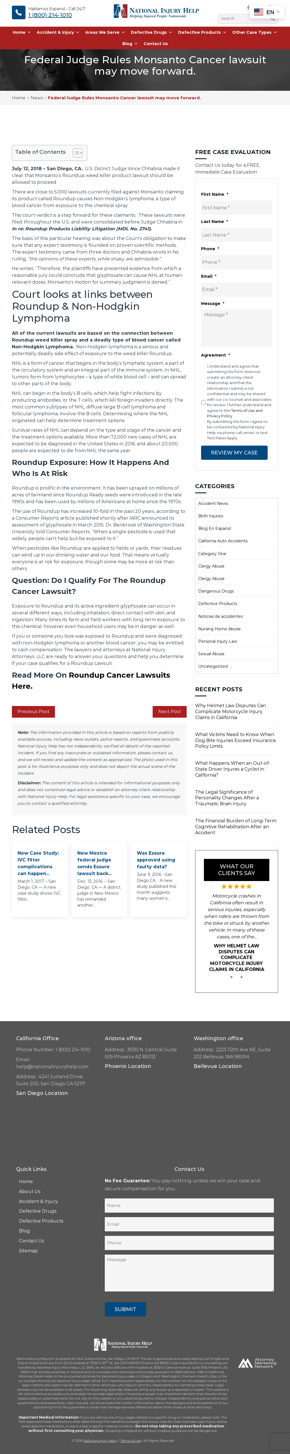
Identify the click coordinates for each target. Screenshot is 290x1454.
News (37, 97)
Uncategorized (213, 666)
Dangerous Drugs (216, 590)
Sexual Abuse (211, 653)
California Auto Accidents (223, 540)
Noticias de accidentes (220, 616)
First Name (214, 194)
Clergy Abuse (211, 565)
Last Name (214, 221)
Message (212, 303)
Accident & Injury (58, 32)
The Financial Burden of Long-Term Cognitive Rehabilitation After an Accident (235, 826)
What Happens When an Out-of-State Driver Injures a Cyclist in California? (232, 768)
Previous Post (33, 711)
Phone (210, 248)
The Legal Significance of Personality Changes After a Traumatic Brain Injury (227, 797)
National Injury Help (100, 1440)
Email (208, 276)
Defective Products (202, 32)
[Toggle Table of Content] (75, 153)
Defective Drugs (151, 32)
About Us (29, 1191)
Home (22, 32)
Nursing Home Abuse (219, 628)
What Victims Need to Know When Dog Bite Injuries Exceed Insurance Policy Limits (235, 740)
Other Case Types (254, 32)
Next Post (169, 711)
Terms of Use (130, 1440)
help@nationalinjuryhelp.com (52, 1066)
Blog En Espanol (214, 528)
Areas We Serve (105, 32)
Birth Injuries (210, 515)
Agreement (215, 355)
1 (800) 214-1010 (50, 15)
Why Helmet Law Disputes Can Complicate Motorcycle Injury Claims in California (230, 711)
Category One (212, 553)
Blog (130, 44)
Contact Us (156, 44)
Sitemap (28, 1250)
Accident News (213, 503)
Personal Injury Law (217, 641)
